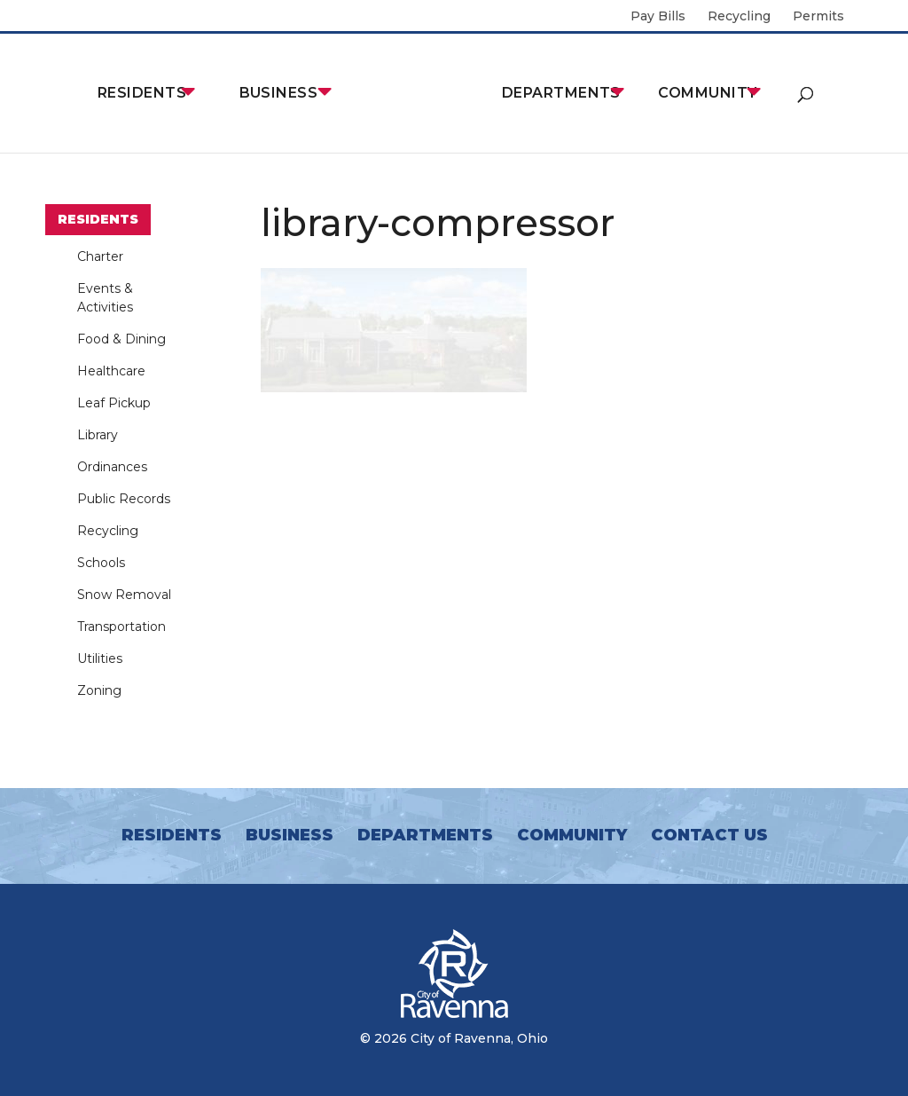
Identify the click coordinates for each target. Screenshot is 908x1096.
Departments (561, 92)
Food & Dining (121, 339)
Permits (818, 17)
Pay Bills (657, 17)
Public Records (123, 499)
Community (707, 92)
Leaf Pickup (114, 403)
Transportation (121, 627)
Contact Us (709, 835)
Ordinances (112, 467)
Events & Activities (105, 297)
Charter (100, 256)
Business (278, 92)
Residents (142, 92)
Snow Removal (124, 595)
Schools (101, 563)
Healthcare (111, 371)
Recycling (739, 17)
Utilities (99, 658)
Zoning (99, 690)
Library (97, 435)
